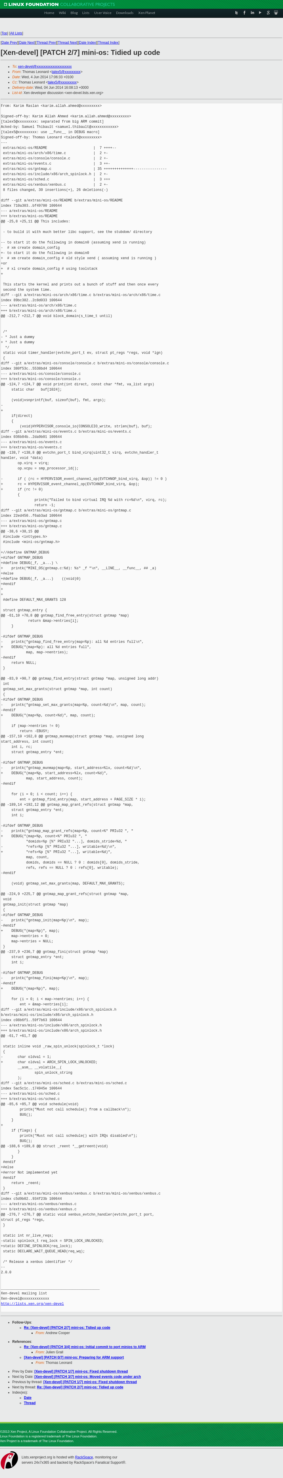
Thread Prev (46, 43)
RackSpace (84, 1457)
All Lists (16, 33)
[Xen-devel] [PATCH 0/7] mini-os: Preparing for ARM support (74, 1357)
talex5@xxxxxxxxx (66, 72)
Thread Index (108, 43)
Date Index (87, 43)
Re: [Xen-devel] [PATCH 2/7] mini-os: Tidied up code (67, 1328)
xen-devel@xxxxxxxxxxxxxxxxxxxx (45, 67)
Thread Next (67, 43)
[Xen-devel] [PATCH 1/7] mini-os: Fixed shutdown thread (81, 1371)
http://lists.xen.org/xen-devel (32, 1303)
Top (4, 33)
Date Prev (9, 43)
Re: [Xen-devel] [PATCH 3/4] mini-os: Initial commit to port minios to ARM (85, 1347)
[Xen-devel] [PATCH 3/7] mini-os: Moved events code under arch (87, 1377)
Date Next (26, 43)
